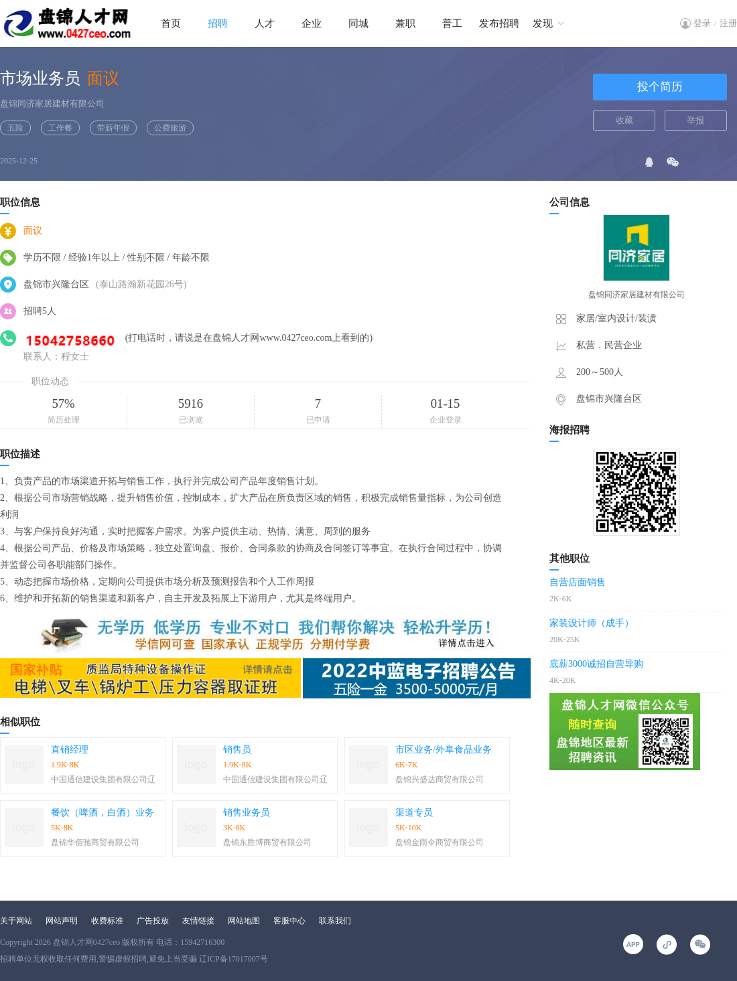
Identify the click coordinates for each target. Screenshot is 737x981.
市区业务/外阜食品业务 (443, 750)
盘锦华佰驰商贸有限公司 (95, 842)
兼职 (405, 23)
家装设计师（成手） (591, 623)
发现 (543, 23)
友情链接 (198, 920)
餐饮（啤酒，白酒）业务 (102, 813)
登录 (702, 23)
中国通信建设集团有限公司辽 (103, 779)
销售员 (237, 750)
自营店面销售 (577, 582)
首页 (171, 23)
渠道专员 (414, 813)
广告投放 (153, 920)
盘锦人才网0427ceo (87, 942)
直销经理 (69, 750)
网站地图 (244, 920)
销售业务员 (246, 813)
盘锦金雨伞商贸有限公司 (439, 842)
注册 (728, 23)
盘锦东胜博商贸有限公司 (267, 842)
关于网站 (16, 920)
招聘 (218, 23)
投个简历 (660, 86)
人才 (265, 23)
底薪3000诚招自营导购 (596, 664)
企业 (312, 23)
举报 (695, 120)
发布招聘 (499, 23)
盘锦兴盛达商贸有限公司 (439, 779)
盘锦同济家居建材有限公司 (52, 103)
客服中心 (289, 920)
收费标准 (107, 920)
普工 (452, 23)
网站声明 (62, 920)
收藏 (624, 120)
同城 (358, 23)
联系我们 (335, 920)
